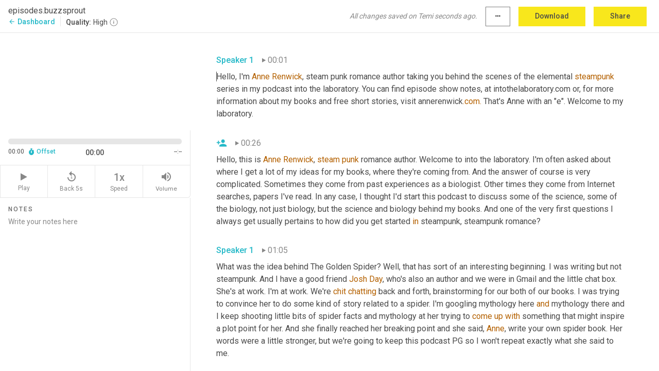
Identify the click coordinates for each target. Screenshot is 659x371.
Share (620, 16)
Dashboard (31, 22)
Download (552, 16)
